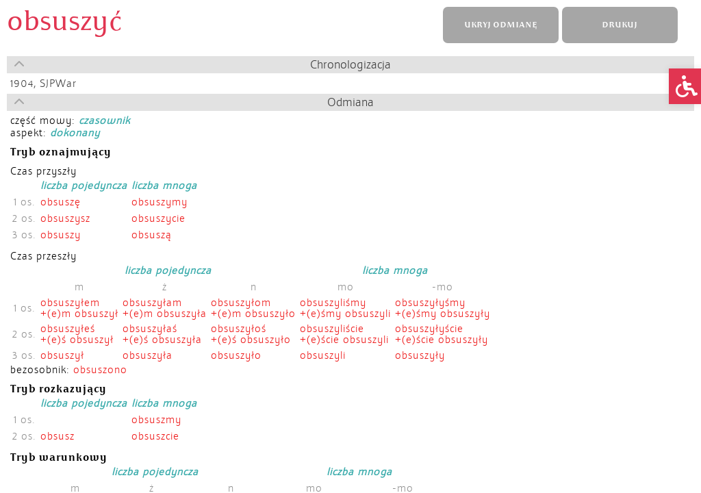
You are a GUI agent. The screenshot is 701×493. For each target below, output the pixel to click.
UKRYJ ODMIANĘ (500, 25)
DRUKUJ (619, 25)
